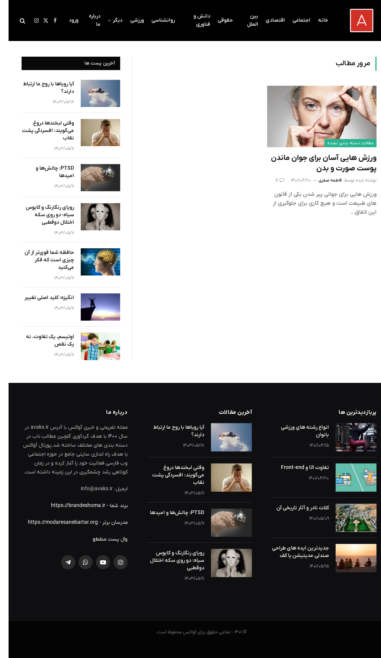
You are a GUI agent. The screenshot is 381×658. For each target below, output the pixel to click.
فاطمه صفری (321, 180)
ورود (65, 20)
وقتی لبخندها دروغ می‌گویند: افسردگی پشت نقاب (39, 131)
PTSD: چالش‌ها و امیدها (46, 172)
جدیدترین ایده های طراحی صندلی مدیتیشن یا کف (291, 552)
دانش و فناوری (193, 20)
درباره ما (86, 20)
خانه (315, 20)
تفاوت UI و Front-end (296, 467)
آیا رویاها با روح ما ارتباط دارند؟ (40, 88)
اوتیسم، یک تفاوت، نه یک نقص (41, 340)
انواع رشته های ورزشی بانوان (296, 431)
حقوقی (216, 20)
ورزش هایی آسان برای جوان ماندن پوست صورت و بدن (315, 163)
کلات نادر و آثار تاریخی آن (294, 507)
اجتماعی (293, 20)
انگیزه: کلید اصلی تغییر (40, 297)
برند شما (110, 505)
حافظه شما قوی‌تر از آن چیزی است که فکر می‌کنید (40, 260)
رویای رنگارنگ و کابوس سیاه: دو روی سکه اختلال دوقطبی (41, 215)
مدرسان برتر (106, 522)
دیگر (109, 20)
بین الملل (244, 20)
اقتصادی (266, 20)
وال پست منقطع (101, 539)
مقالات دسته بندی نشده (342, 143)
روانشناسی (154, 20)
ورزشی (128, 20)
